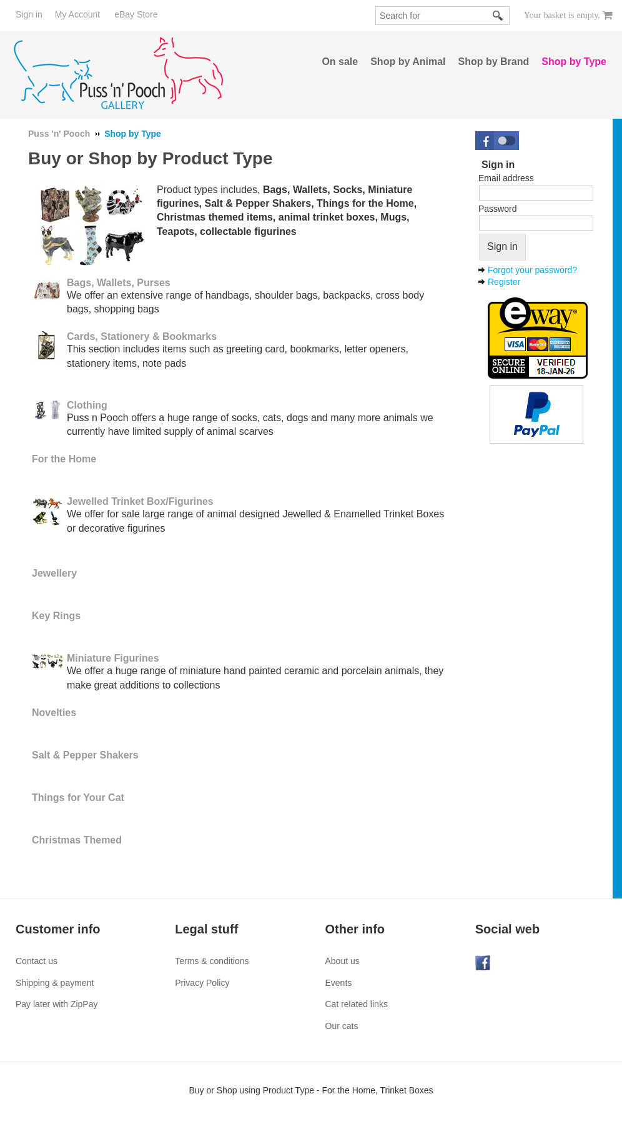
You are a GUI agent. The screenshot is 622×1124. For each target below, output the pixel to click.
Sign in (29, 14)
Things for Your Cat (78, 797)
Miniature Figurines (113, 658)
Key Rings (56, 615)
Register (504, 282)
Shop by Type (573, 61)
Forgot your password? (532, 270)
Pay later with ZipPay (57, 1004)
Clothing (87, 405)
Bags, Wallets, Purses (118, 282)
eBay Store (135, 14)
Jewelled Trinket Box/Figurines (140, 501)
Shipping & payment (55, 983)
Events (338, 983)
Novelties (54, 712)
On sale (340, 61)
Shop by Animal (407, 61)
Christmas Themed (77, 840)
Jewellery (54, 573)
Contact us (36, 961)
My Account (77, 14)
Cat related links (356, 1004)
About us (342, 961)
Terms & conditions (212, 961)
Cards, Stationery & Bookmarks (142, 336)
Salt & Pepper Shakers (85, 755)
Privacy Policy (202, 983)
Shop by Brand (494, 61)
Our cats (341, 1026)
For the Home (64, 459)
